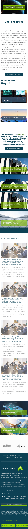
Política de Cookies (5, 520)
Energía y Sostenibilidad (11, 117)
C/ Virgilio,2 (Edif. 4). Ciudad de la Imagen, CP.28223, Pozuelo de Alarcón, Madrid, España (15, 498)
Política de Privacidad (13, 520)
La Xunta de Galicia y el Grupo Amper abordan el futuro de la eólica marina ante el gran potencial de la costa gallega (12, 262)
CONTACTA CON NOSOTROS (14, 504)
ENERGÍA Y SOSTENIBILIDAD (14, 457)
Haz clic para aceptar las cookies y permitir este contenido (14, 8)
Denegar (11, 525)
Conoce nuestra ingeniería (14, 148)
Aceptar (4, 525)
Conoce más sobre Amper (14, 74)
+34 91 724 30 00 (8, 490)
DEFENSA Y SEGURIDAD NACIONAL (12, 455)
